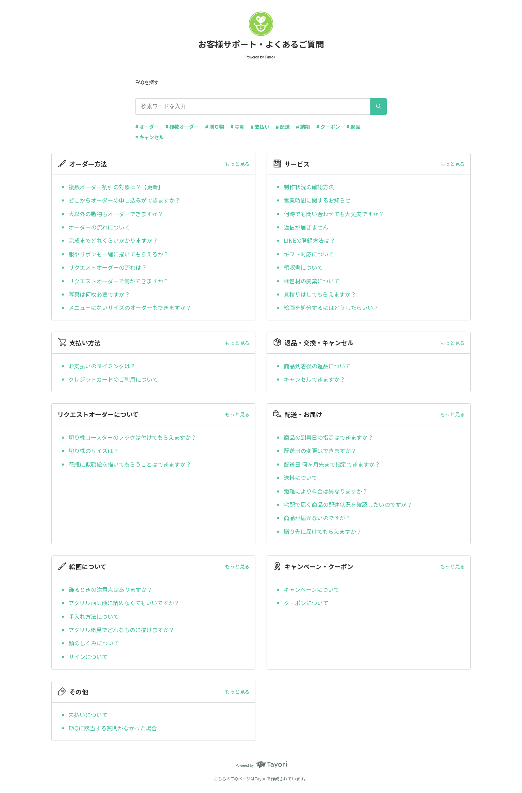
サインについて (88, 656)
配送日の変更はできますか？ (320, 450)
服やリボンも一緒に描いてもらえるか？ (118, 254)
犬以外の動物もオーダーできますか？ (115, 214)
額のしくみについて (93, 643)
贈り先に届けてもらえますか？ (323, 531)
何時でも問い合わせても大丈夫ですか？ (334, 214)
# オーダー (147, 126)
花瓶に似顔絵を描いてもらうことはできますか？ (129, 464)
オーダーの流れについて (99, 227)
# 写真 (237, 126)
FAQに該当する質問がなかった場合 (112, 728)
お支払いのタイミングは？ (102, 366)
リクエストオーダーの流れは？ (107, 267)
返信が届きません (306, 227)
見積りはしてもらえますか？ (320, 294)
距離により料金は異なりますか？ (326, 491)
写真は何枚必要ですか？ (99, 294)
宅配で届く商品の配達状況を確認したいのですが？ (348, 504)
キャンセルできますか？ (314, 379)
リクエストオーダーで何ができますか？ (118, 281)
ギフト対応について (309, 254)
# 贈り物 (214, 126)
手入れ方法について (93, 616)
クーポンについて (306, 603)
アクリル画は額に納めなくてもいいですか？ (124, 603)
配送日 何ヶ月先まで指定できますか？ (332, 464)
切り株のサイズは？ (93, 450)
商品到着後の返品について (317, 366)
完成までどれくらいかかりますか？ (113, 240)
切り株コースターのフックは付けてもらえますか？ (132, 437)
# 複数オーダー (182, 126)
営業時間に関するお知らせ (317, 200)
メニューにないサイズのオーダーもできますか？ (129, 307)
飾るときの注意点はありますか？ (110, 589)
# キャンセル (149, 137)
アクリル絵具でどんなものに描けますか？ (121, 629)
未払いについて (88, 714)
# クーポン (328, 126)
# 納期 (303, 126)
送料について (300, 477)
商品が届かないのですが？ (317, 518)
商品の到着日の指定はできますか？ (328, 437)
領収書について (303, 267)
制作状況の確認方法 (309, 187)
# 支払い (260, 126)
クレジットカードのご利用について (113, 379)
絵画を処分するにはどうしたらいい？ (331, 307)
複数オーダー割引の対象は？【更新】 (116, 187)
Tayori (261, 778)
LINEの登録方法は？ (309, 240)
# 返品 (353, 126)
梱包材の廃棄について (312, 281)
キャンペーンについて (311, 589)
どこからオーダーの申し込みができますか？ (124, 200)
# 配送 (283, 126)
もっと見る (237, 163)
